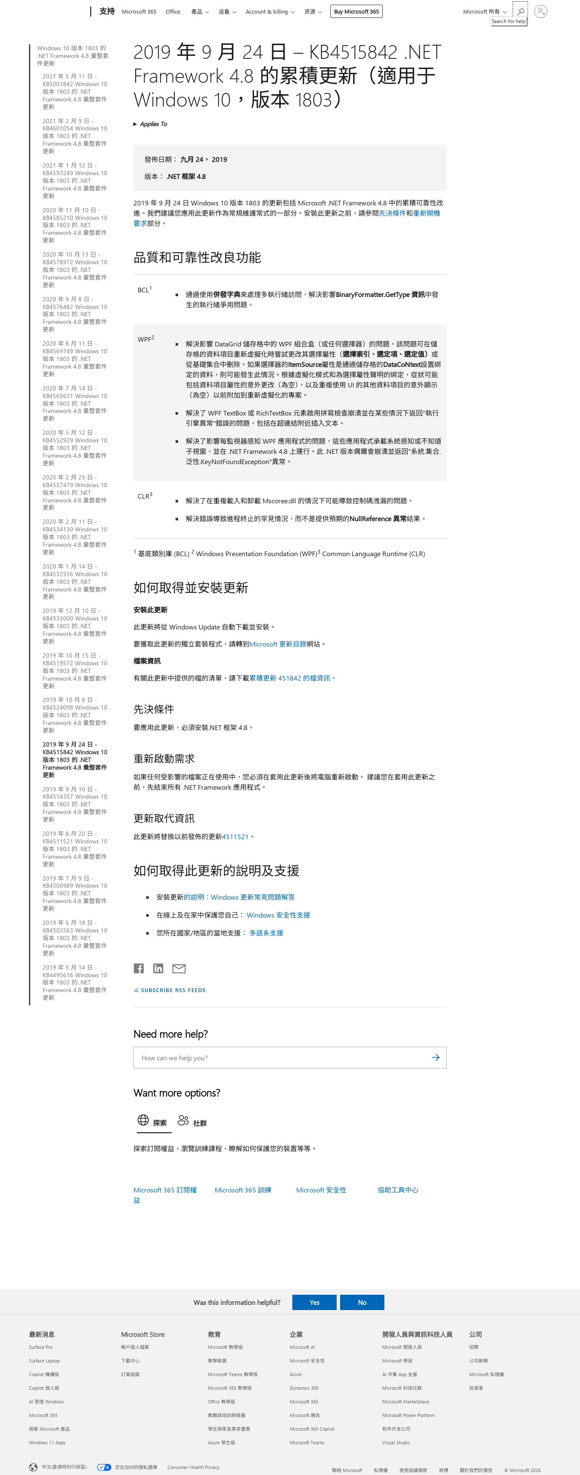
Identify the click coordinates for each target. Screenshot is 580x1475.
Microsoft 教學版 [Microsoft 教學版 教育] (225, 1347)
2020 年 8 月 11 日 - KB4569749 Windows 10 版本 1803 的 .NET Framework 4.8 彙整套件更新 (75, 359)
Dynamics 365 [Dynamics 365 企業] (304, 1388)
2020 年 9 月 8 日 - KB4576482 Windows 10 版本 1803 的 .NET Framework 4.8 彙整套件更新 (75, 314)
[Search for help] (520, 10)
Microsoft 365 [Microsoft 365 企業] (304, 1401)
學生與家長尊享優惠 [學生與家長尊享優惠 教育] (229, 1429)
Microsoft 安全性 (321, 1189)
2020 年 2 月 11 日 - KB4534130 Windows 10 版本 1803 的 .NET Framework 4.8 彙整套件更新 (75, 537)
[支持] (106, 11)
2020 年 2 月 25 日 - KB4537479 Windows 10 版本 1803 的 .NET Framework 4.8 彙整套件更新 (75, 492)
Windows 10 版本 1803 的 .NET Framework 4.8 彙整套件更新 (73, 55)
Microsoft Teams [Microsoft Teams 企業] (307, 1442)
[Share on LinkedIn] (154, 967)
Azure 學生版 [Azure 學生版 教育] (221, 1442)
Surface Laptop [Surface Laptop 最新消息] (44, 1360)
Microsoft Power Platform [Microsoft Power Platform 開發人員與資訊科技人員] (408, 1415)
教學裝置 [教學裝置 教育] (217, 1360)
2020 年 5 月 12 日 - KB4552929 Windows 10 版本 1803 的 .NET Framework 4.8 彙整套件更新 (75, 448)
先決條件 (392, 212)
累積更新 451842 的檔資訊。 (293, 677)
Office (173, 11)
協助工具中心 (398, 1189)
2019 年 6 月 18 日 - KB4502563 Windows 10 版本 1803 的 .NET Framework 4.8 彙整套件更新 (75, 938)
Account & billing (267, 11)
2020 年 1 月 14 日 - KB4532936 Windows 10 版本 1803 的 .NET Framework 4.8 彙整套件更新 (75, 582)
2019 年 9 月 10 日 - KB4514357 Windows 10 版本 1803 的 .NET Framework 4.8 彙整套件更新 (75, 804)
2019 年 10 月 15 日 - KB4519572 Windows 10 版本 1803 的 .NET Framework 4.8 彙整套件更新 (75, 671)
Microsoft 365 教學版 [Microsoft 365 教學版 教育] (230, 1388)
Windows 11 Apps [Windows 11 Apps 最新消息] (47, 1442)
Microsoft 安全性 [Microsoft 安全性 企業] (307, 1360)
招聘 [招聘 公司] (474, 1347)
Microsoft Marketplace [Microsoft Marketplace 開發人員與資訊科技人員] (405, 1401)
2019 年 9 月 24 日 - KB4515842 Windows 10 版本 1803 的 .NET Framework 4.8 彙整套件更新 (75, 760)
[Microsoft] (58, 11)
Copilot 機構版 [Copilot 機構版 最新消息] (44, 1374)
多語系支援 (266, 932)
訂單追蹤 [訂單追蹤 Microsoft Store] (130, 1374)
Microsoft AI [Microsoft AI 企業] (302, 1347)
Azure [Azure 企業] (296, 1374)
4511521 (235, 836)
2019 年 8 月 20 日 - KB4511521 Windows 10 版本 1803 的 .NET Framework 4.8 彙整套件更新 (75, 849)
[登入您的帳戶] (541, 11)
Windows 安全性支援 (278, 914)
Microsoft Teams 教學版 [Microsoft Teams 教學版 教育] (233, 1374)
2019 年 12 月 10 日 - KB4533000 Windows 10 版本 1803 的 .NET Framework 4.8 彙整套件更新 (75, 626)
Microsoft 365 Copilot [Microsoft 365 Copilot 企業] (312, 1429)
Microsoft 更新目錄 (277, 643)
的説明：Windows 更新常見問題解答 (239, 896)
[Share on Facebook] (139, 967)
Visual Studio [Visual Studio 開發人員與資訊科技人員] (396, 1442)
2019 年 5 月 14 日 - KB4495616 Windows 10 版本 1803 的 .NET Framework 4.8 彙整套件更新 (75, 983)
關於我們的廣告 (476, 1470)
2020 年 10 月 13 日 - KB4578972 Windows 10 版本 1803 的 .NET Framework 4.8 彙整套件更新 (75, 270)
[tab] (154, 1122)
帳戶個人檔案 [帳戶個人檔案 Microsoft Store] (135, 1347)
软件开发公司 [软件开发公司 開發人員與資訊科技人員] (396, 1429)
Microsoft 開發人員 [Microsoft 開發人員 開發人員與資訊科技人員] (402, 1347)
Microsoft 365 (139, 11)
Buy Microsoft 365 (356, 11)
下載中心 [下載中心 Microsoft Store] (130, 1360)
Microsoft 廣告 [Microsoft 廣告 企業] (305, 1415)
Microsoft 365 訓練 (243, 1189)
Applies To (153, 124)
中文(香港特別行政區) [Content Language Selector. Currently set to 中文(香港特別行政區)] (64, 1466)
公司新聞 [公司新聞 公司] (478, 1360)
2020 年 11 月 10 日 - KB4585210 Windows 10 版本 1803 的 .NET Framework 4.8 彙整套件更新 (75, 225)
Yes (314, 1302)
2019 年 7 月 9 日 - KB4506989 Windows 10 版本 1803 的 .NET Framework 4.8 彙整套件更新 (75, 894)
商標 (443, 1470)
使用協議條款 (413, 1470)
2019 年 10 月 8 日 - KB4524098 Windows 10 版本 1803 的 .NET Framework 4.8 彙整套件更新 (75, 715)
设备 (224, 11)
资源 (309, 11)
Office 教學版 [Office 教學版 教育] (221, 1401)
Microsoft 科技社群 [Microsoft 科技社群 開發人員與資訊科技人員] (402, 1388)
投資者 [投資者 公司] (476, 1388)
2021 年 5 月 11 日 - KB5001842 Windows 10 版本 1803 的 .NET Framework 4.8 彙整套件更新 (75, 91)
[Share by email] (175, 967)
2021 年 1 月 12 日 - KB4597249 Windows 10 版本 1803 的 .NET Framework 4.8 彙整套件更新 (75, 181)
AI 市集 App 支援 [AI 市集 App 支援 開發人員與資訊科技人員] (399, 1374)
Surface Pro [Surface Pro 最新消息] (40, 1347)
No (362, 1302)
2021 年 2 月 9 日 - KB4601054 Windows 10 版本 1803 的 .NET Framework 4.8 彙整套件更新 (75, 136)
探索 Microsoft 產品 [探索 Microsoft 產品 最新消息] (49, 1429)
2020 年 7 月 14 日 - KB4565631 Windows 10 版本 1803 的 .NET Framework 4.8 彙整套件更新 (75, 403)
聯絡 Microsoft (347, 1470)
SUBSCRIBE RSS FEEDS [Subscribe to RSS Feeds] (173, 989)
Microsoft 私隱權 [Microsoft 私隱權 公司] (486, 1374)
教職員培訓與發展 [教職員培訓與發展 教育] (226, 1415)
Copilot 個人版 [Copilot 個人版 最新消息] (44, 1388)
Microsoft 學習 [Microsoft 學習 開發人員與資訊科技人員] (397, 1360)
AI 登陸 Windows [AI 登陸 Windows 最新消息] (46, 1401)
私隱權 (381, 1470)
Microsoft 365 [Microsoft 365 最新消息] (43, 1415)
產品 (196, 11)
